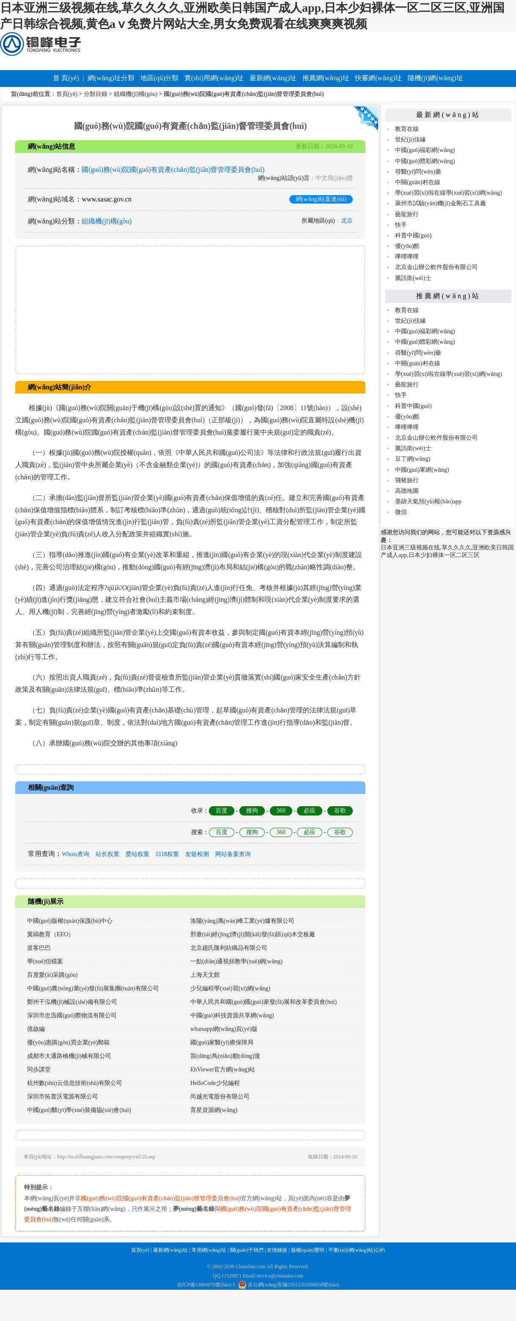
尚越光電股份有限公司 (220, 1096)
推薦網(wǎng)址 (325, 78)
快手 (401, 225)
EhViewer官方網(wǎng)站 (222, 1069)
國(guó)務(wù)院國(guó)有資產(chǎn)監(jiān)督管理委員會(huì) (173, 169)
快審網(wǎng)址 (378, 78)
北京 (347, 220)
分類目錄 (95, 94)
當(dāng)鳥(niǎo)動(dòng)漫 (225, 1056)
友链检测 (197, 854)
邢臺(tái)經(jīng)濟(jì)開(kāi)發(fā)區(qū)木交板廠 (252, 934)
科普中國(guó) (413, 235)
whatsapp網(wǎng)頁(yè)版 (224, 1029)
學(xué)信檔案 (45, 961)
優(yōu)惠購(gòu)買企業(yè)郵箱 (68, 1042)
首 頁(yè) (66, 78)
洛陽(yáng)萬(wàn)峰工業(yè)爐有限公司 (242, 921)
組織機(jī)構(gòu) (135, 94)
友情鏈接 (277, 1250)
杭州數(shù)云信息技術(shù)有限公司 (75, 1083)
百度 (222, 810)
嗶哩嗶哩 (407, 256)
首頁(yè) (67, 94)
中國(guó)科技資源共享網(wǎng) (232, 1015)
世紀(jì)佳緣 (410, 139)
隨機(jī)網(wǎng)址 (435, 78)
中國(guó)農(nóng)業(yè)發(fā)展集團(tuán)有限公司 (93, 988)
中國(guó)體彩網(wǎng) (425, 161)
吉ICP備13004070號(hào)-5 (206, 1285)
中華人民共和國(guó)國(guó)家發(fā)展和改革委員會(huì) (263, 1002)
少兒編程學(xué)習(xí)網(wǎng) (230, 988)
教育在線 (407, 129)
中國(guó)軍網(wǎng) (422, 470)
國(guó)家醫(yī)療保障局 (221, 1042)
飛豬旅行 (407, 480)
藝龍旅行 (407, 214)
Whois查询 (75, 854)
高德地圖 (407, 491)
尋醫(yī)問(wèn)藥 (418, 172)
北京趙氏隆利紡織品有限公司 (228, 948)
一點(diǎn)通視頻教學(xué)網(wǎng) (236, 961)
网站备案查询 (233, 854)
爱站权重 (137, 854)
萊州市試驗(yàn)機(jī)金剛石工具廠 (440, 203)
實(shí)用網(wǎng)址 (214, 78)
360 (281, 810)
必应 (310, 810)
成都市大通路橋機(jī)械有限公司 (69, 1056)
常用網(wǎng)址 (209, 1250)
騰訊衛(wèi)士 (413, 278)
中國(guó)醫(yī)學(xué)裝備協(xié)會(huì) (79, 1110)
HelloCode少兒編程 (215, 1083)
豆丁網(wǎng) (412, 459)
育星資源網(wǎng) (213, 1110)
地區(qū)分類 (159, 78)
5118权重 (167, 854)
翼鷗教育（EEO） (50, 934)
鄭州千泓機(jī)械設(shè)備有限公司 (72, 1002)
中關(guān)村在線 (417, 182)
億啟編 (36, 1029)
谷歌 (340, 810)
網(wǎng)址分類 (111, 78)
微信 (401, 512)
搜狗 (252, 810)
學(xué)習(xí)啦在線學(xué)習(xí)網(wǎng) (448, 193)
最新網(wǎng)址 (273, 78)
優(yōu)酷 (407, 246)
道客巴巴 (39, 948)
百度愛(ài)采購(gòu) (52, 975)
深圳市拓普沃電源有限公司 (62, 1096)
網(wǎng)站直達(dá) (321, 199)
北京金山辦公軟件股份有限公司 (436, 267)
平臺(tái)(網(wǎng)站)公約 (356, 1250)
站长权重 (107, 854)
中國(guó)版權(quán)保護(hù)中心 (70, 921)
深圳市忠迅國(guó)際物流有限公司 (72, 1015)
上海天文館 (205, 975)
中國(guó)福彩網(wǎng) (425, 150)
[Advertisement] (190, 310)
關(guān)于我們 (246, 1250)
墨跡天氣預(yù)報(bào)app (428, 501)
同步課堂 (39, 1069)
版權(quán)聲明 (307, 1250)
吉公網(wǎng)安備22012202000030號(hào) (288, 1284)
